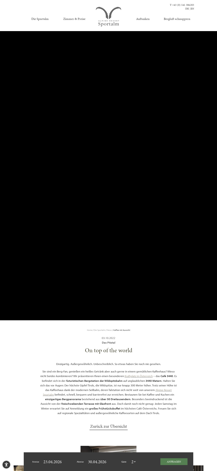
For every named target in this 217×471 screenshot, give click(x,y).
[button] (6, 464)
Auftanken (143, 18)
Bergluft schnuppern (177, 18)
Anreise (35, 461)
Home (90, 330)
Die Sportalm (40, 18)
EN (192, 9)
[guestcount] (133, 461)
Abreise (80, 461)
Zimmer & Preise (74, 18)
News (109, 330)
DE (187, 9)
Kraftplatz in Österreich (139, 376)
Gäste (123, 461)
